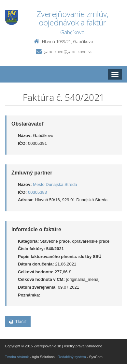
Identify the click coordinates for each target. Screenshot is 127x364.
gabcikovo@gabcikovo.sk (68, 51)
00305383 (37, 192)
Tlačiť (17, 321)
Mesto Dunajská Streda (55, 184)
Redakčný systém (72, 357)
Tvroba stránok (17, 357)
